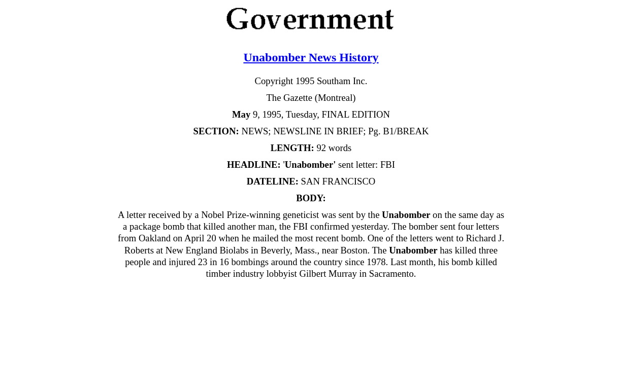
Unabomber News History (310, 57)
